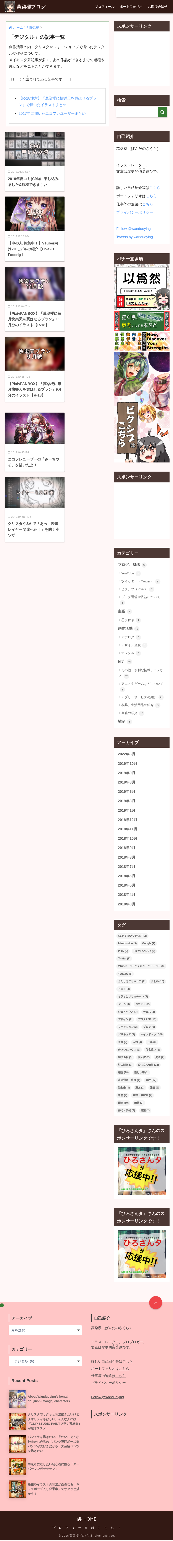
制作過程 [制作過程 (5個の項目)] (125, 1057)
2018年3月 (126, 905)
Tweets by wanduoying (134, 237)
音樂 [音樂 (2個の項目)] (145, 1111)
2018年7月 (126, 867)
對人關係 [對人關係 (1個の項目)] (125, 1065)
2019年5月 (126, 792)
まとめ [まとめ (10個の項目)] (157, 982)
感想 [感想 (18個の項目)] (123, 1073)
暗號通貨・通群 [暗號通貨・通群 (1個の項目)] (129, 1080)
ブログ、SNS (132, 565)
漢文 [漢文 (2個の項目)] (139, 1088)
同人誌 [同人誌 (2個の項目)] (144, 1057)
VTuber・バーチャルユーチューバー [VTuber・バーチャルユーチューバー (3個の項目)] (141, 966)
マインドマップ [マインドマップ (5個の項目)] (152, 1035)
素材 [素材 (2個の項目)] (122, 1095)
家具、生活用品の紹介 (140, 705)
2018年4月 (126, 895)
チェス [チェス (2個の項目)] (149, 1012)
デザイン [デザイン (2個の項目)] (125, 1019)
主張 (125, 611)
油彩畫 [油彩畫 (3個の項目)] (124, 1088)
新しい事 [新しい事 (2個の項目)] (141, 1073)
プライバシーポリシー (134, 212)
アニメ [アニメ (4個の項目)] (124, 989)
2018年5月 (126, 886)
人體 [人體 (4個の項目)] (137, 1042)
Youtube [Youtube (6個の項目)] (125, 974)
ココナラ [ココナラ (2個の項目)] (142, 1004)
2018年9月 (126, 848)
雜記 (125, 722)
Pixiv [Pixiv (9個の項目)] (123, 951)
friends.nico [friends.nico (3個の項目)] (127, 944)
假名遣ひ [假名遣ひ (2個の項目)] (153, 1050)
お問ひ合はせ (157, 6)
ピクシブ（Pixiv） (137, 589)
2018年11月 (127, 830)
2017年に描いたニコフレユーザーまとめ (52, 113)
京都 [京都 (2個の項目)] (122, 1042)
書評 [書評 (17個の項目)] (151, 1080)
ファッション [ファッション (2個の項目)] (127, 1027)
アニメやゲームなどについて (141, 687)
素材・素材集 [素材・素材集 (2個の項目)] (142, 1095)
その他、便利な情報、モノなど (141, 673)
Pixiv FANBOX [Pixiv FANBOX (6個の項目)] (144, 951)
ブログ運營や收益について (140, 600)
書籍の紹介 (132, 713)
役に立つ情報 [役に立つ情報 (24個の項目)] (148, 1065)
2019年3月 (126, 801)
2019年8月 (126, 782)
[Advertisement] (142, 58)
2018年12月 (127, 820)
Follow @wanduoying (133, 229)
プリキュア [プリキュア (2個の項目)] (126, 1035)
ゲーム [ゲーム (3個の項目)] (124, 1004)
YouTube (131, 573)
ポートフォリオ (131, 6)
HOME (86, 1519)
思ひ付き (131, 620)
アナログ (131, 637)
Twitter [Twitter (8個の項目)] (124, 959)
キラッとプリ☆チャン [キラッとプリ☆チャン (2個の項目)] (133, 997)
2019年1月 (126, 811)
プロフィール (104, 6)
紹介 (125, 661)
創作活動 (128, 628)
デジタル (131, 653)
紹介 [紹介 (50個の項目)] (123, 1103)
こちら (154, 188)
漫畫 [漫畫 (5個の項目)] (154, 1088)
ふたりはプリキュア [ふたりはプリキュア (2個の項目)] (131, 982)
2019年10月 (127, 764)
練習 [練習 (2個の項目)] (138, 1103)
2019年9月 (126, 773)
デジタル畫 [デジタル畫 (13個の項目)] (147, 1019)
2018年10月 (127, 839)
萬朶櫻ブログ (27, 6)
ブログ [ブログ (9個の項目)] (149, 1027)
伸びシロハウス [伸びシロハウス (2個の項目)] (129, 1050)
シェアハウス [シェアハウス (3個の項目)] (127, 1012)
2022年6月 (126, 754)
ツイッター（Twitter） (140, 581)
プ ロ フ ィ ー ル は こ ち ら (83, 1528)
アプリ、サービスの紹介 (142, 697)
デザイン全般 (134, 645)
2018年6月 (126, 877)
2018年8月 (126, 858)
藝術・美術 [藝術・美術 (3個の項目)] (126, 1111)
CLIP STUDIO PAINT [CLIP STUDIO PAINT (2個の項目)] (132, 936)
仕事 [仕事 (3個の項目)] (152, 1042)
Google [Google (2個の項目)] (148, 944)
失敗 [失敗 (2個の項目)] (159, 1057)
